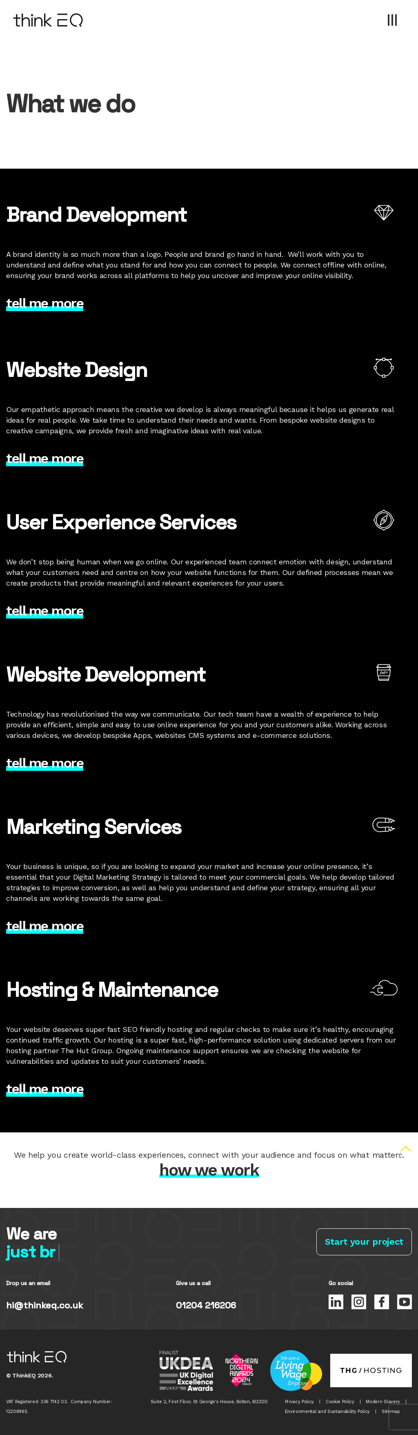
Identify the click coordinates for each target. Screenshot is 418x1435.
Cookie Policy (340, 1401)
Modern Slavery (383, 1401)
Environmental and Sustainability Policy (327, 1411)
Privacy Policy (299, 1401)
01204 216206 (206, 1305)
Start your (364, 1242)
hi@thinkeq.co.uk (44, 1305)
